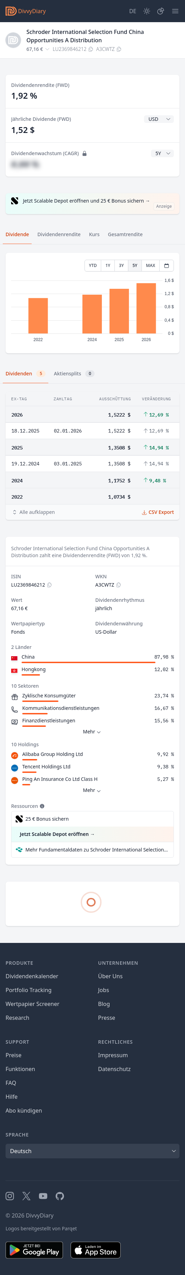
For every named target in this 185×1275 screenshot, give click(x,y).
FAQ (11, 1083)
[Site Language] (132, 11)
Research (18, 1018)
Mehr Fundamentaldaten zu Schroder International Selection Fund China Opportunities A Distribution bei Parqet (96, 849)
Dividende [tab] (17, 234)
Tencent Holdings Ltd (46, 766)
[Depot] (160, 11)
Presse (106, 1018)
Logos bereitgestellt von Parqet (41, 1228)
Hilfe (12, 1096)
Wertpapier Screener (32, 1004)
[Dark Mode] (146, 11)
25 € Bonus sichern (47, 818)
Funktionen (20, 1069)
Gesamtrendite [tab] (125, 234)
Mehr (92, 731)
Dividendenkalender (32, 976)
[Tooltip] (41, 806)
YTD (93, 265)
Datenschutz (114, 1069)
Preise (14, 1055)
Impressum (113, 1055)
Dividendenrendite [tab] (58, 234)
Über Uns (110, 976)
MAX (150, 265)
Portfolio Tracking (28, 990)
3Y (121, 265)
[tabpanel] (92, 303)
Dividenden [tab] (26, 373)
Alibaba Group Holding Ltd (52, 754)
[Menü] (175, 11)
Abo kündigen (24, 1110)
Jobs (103, 990)
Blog (104, 1004)
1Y (107, 265)
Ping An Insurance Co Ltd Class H (60, 779)
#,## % (25, 164)
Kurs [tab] (94, 234)
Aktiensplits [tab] (74, 373)
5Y (134, 265)
